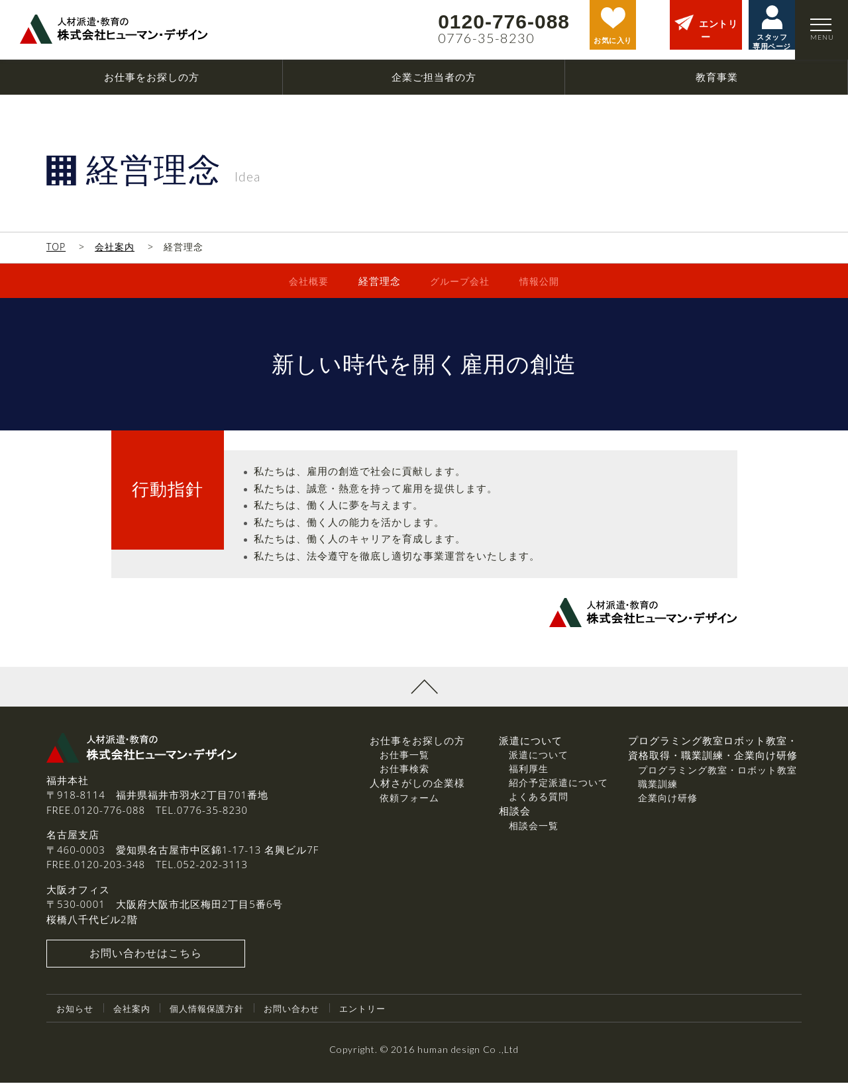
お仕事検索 (404, 775)
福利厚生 (529, 775)
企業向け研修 (668, 804)
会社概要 (305, 280)
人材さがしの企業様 (417, 790)
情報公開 (542, 280)
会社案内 (114, 246)
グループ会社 (460, 280)
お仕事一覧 (404, 762)
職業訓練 (658, 790)
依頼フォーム (409, 804)
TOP (56, 246)
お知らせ (76, 1015)
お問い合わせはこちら (145, 961)
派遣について (538, 762)
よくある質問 (538, 803)
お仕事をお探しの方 (417, 747)
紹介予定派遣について (558, 789)
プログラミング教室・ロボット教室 (717, 776)
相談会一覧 (533, 832)
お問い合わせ (304, 1015)
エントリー (378, 1015)
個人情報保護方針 (214, 1015)
